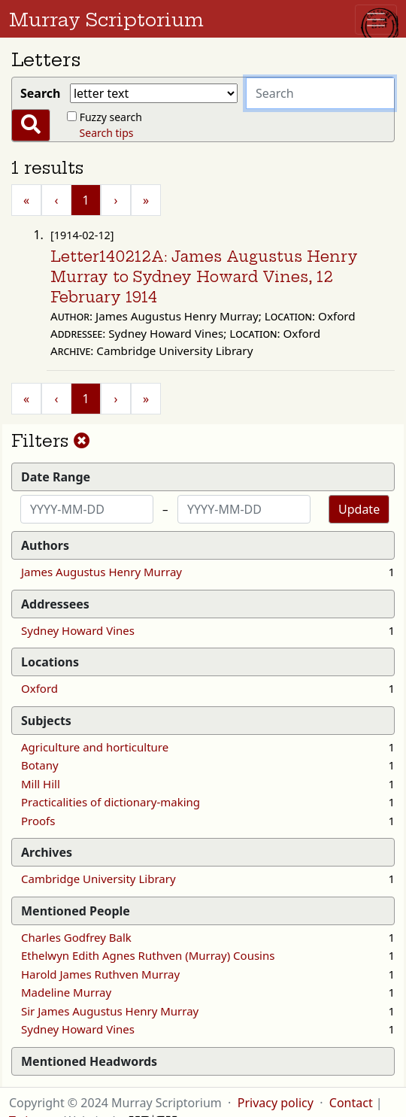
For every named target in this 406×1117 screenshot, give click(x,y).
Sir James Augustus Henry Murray (109, 1010)
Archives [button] (46, 852)
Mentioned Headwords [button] (89, 1061)
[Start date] (86, 509)
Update (359, 509)
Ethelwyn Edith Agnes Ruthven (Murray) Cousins (147, 955)
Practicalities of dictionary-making (110, 801)
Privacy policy (276, 1102)
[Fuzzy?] (72, 116)
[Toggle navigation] (376, 20)
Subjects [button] (46, 720)
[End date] (244, 509)
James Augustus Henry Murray (101, 571)
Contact (351, 1102)
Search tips (107, 133)
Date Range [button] (55, 477)
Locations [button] (50, 662)
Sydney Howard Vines (78, 630)
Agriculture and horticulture (94, 746)
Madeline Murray (66, 992)
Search (43, 93)
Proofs (38, 820)
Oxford (39, 688)
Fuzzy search (111, 117)
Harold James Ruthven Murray (100, 974)
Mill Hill (40, 783)
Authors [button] (45, 545)
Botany (40, 764)
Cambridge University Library (98, 878)
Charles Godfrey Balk (76, 937)
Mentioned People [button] (75, 911)
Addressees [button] (55, 604)
